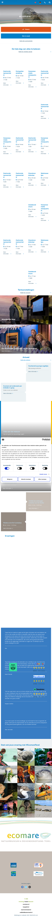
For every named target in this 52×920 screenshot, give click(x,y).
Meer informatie (6, 85)
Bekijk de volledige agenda (25, 51)
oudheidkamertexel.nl (26, 910)
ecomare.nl (26, 902)
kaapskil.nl (26, 905)
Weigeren (9, 479)
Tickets (27, 29)
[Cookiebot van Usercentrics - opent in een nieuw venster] (43, 439)
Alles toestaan (42, 479)
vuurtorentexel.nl (26, 908)
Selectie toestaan (26, 479)
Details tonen (43, 474)
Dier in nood (26, 36)
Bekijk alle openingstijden (26, 41)
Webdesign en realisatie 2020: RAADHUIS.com (26, 913)
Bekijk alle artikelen (25, 365)
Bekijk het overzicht (25, 297)
